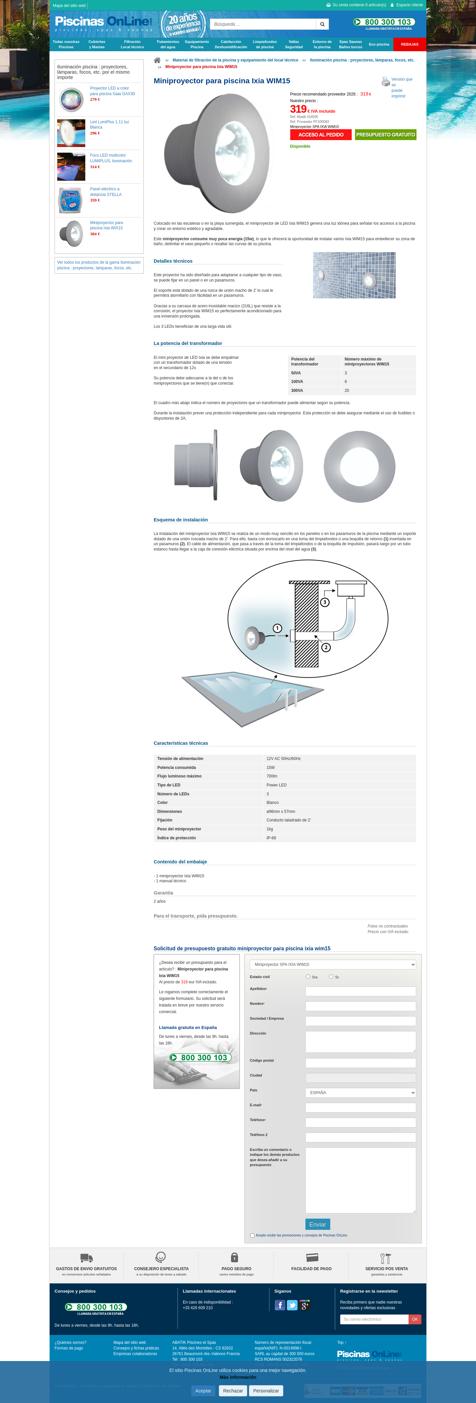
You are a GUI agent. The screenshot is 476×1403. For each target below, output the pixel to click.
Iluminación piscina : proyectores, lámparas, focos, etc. (362, 60)
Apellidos (258, 989)
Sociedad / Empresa (267, 1018)
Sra (315, 977)
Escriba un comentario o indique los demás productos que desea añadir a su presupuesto (274, 1157)
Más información (237, 1377)
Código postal (262, 1060)
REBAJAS (410, 44)
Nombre (257, 1003)
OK (415, 1319)
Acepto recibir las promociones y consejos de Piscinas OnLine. (302, 1235)
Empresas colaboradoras (135, 1353)
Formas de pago (69, 1348)
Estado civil (260, 977)
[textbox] (360, 1063)
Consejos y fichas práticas (136, 1348)
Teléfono (258, 1120)
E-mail (256, 1105)
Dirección (258, 1033)
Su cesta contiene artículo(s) (356, 5)
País (253, 1090)
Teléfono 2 (258, 1135)
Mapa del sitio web (69, 5)
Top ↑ (341, 1342)
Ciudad (256, 1075)
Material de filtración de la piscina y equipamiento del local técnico (235, 60)
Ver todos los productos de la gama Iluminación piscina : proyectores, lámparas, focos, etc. (98, 265)
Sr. (337, 977)
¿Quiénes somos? (70, 1342)
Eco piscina (379, 44)
